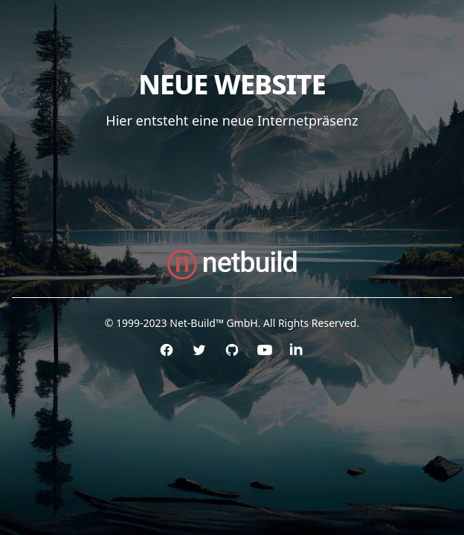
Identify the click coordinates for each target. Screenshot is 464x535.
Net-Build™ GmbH (213, 323)
